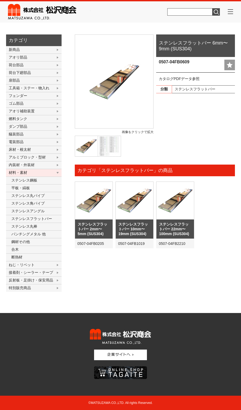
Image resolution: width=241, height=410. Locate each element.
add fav (229, 65)
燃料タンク (18, 119)
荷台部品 (16, 65)
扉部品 (14, 80)
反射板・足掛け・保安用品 (31, 280)
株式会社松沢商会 (49, 12)
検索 (216, 12)
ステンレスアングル (28, 211)
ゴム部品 (16, 103)
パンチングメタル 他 (28, 234)
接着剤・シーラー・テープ (31, 272)
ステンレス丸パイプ (28, 195)
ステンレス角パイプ (28, 203)
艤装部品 (16, 134)
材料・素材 (18, 172)
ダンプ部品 (18, 126)
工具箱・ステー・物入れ (29, 88)
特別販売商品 (20, 288)
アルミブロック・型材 (27, 157)
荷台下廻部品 (20, 72)
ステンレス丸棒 (24, 226)
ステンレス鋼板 (24, 180)
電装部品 (16, 142)
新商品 (14, 49)
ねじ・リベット (22, 265)
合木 (15, 249)
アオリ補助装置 (22, 111)
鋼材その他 (20, 242)
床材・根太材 (20, 149)
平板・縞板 (20, 188)
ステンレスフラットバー (31, 219)
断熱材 (16, 257)
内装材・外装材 (22, 165)
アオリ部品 (18, 57)
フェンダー (18, 96)
